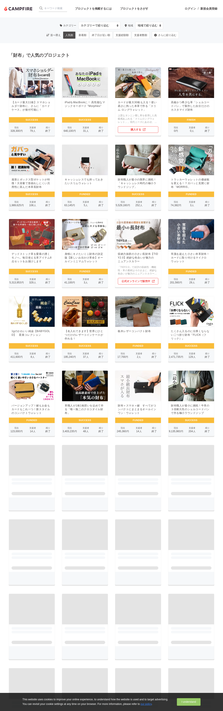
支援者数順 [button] (140, 35)
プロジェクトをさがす (134, 8)
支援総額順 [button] (122, 35)
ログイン (190, 8)
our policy (146, 704)
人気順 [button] (69, 35)
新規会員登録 (208, 8)
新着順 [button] (82, 35)
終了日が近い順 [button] (101, 35)
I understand (188, 701)
